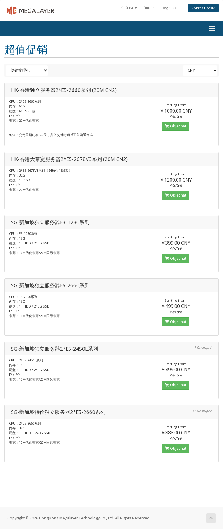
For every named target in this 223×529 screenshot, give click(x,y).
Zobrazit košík (203, 8)
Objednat (175, 126)
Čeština (129, 7)
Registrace (170, 7)
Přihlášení (149, 7)
